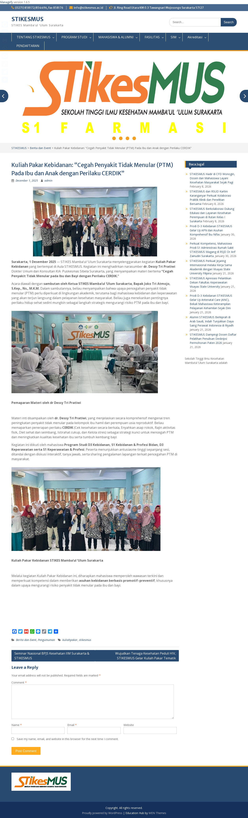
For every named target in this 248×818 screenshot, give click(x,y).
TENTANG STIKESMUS (33, 37)
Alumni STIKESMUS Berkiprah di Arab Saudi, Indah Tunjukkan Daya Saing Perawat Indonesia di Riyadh (212, 321)
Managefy (7, 2)
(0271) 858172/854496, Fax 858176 (39, 7)
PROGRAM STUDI (74, 37)
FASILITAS (152, 37)
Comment (19, 682)
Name (16, 725)
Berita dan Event (40, 148)
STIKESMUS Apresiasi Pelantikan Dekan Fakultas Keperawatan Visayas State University (210, 282)
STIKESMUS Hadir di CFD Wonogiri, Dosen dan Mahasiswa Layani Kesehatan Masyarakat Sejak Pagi (212, 178)
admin (48, 180)
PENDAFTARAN (27, 46)
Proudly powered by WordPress (102, 813)
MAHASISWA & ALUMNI (116, 37)
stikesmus (85, 640)
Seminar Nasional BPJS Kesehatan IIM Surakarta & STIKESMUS (51, 655)
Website (129, 725)
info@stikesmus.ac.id (88, 7)
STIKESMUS (27, 19)
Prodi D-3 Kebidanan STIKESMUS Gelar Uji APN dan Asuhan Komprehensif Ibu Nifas (211, 230)
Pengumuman (46, 640)
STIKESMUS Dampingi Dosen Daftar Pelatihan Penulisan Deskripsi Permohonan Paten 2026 (213, 339)
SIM (173, 37)
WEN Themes (157, 813)
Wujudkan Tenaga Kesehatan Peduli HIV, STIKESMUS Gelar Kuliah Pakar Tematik (145, 655)
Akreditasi (195, 37)
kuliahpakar (69, 640)
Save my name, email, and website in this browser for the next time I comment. (68, 739)
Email (72, 725)
